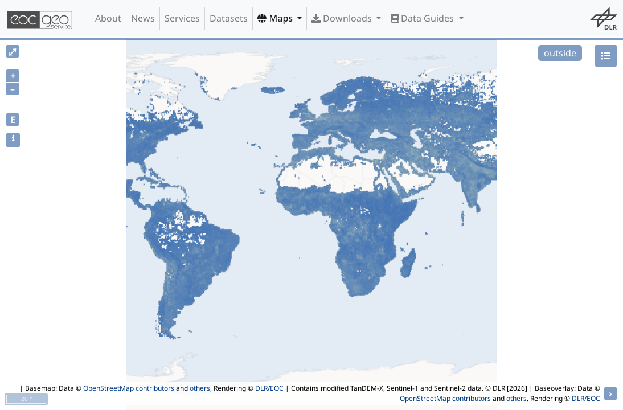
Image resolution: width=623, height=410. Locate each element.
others (200, 388)
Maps (276, 18)
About (108, 18)
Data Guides (423, 18)
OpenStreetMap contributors (128, 388)
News (143, 18)
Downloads (343, 18)
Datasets (229, 18)
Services (182, 18)
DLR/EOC (269, 388)
